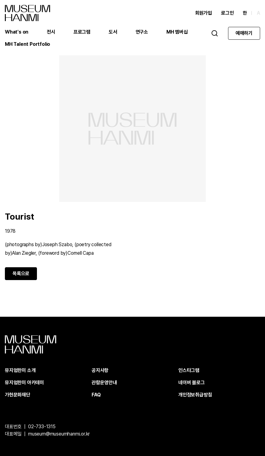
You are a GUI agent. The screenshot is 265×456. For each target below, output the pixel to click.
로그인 (227, 13)
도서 (113, 32)
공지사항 (100, 370)
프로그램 (82, 32)
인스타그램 (188, 370)
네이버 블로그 (191, 382)
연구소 (142, 32)
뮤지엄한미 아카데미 (24, 382)
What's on (16, 32)
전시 (51, 32)
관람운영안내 (104, 382)
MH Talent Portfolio (27, 44)
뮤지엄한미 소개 (20, 370)
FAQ (96, 395)
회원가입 (203, 13)
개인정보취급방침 (195, 395)
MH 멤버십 (177, 32)
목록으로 (21, 273)
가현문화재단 (17, 395)
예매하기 (244, 33)
